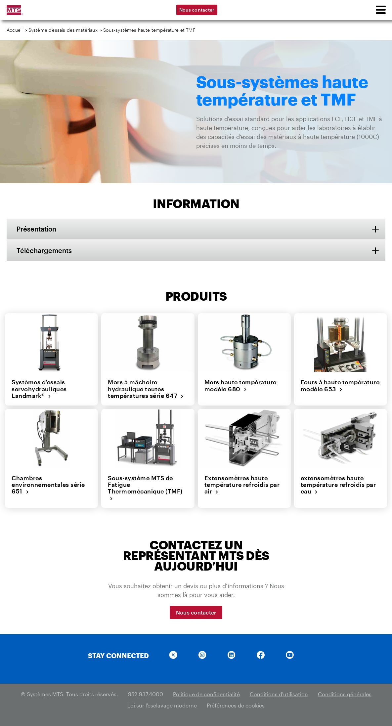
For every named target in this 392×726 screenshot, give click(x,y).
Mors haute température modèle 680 (240, 385)
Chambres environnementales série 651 (48, 485)
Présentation (36, 229)
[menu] (380, 10)
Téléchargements (44, 250)
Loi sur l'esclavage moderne (162, 705)
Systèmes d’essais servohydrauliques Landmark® (39, 389)
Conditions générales (344, 694)
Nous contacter (197, 10)
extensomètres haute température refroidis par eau (338, 485)
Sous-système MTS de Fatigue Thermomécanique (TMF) (145, 488)
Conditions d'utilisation (279, 694)
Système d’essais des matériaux (63, 30)
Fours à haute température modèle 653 (340, 385)
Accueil (14, 30)
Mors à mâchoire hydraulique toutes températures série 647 (146, 389)
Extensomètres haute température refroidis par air (242, 485)
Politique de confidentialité (206, 694)
